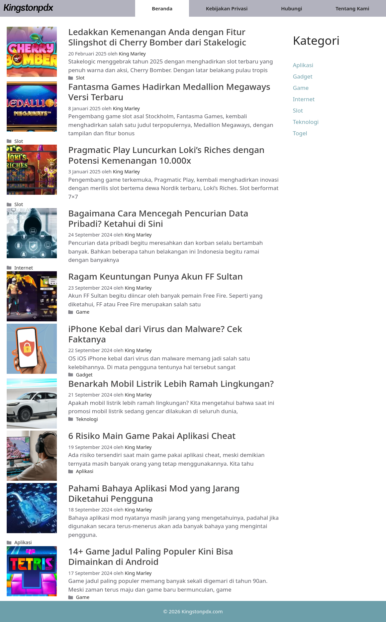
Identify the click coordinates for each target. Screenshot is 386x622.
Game (82, 312)
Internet (23, 268)
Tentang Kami (352, 8)
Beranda (162, 8)
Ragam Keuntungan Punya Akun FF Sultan (155, 276)
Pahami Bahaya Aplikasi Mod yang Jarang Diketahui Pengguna (153, 493)
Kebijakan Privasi (227, 8)
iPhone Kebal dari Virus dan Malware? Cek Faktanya (155, 334)
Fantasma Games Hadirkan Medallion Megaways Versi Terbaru (169, 92)
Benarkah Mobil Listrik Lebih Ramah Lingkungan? (171, 383)
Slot (80, 77)
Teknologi (87, 419)
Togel (300, 133)
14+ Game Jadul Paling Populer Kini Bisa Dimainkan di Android (150, 556)
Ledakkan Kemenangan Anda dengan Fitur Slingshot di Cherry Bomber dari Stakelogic (157, 37)
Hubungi (291, 8)
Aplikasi (84, 471)
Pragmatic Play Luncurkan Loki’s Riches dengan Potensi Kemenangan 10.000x (166, 155)
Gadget (84, 374)
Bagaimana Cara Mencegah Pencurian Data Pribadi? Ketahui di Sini (158, 218)
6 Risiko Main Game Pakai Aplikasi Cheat (151, 436)
